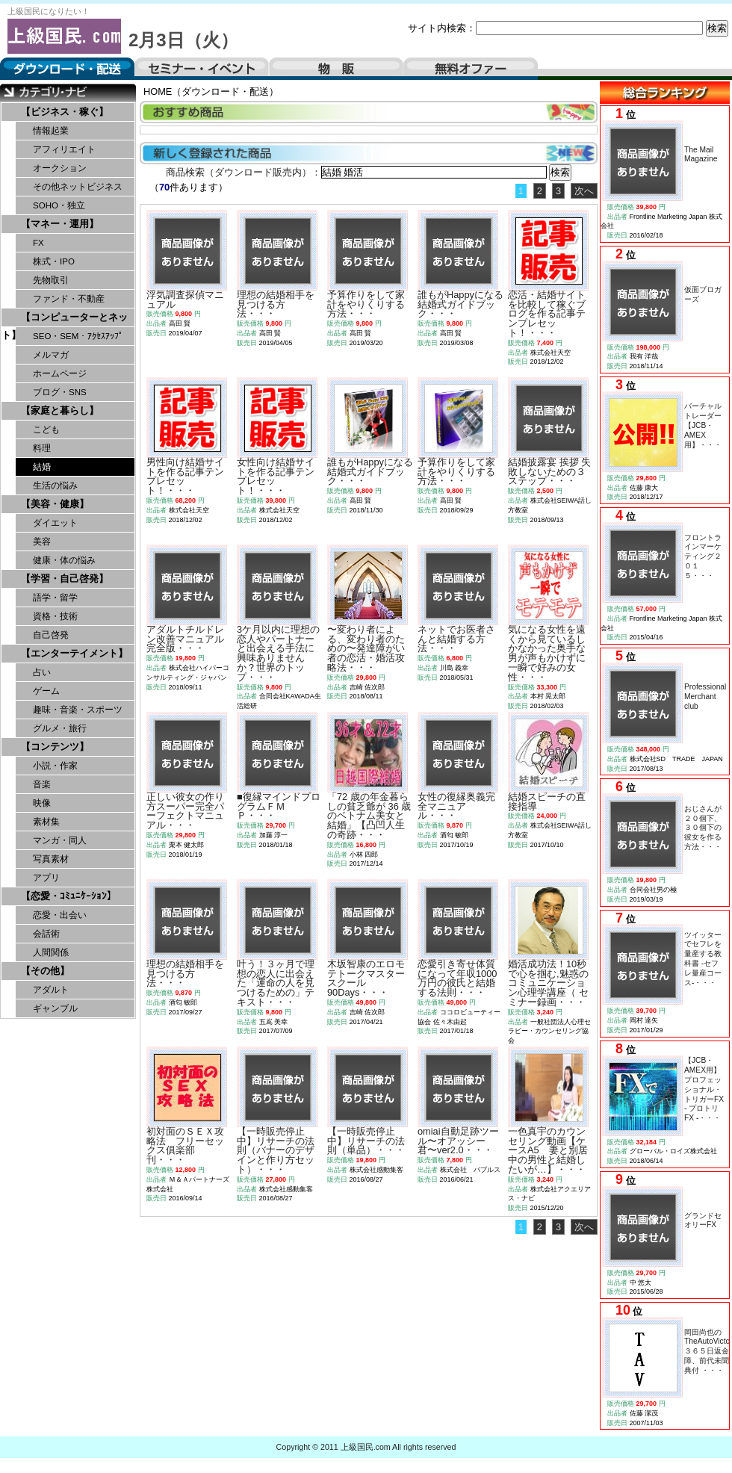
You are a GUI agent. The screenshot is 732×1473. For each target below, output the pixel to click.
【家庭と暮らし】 (60, 410)
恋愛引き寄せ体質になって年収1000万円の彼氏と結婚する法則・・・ (457, 978)
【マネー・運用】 (60, 223)
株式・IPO (54, 261)
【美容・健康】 (55, 503)
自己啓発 (51, 634)
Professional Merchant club (705, 696)
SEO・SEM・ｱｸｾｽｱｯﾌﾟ (78, 336)
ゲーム (46, 690)
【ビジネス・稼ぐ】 (64, 111)
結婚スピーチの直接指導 (547, 801)
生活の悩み (55, 485)
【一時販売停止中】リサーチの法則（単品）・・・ (366, 1141)
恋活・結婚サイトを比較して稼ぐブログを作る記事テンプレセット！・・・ (547, 313)
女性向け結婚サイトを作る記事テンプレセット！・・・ (275, 476)
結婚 (42, 466)
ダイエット (55, 522)
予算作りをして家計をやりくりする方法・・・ (366, 304)
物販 (336, 69)
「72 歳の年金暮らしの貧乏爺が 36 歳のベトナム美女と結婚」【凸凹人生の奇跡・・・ (369, 815)
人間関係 (51, 952)
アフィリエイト (64, 149)
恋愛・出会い (60, 915)
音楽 (42, 784)
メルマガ (51, 354)
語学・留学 (55, 597)
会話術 (46, 933)
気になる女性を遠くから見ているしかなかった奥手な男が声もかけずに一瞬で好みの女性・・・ (547, 653)
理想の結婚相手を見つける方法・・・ (275, 304)
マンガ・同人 (60, 840)
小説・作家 (55, 765)
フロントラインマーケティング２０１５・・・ (703, 556)
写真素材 (51, 859)
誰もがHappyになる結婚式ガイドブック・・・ (460, 304)
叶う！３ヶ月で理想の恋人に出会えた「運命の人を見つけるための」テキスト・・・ (275, 983)
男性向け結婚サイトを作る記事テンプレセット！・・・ (185, 476)
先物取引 (51, 280)
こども (46, 429)
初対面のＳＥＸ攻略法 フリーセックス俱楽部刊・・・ (185, 1145)
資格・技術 (55, 616)
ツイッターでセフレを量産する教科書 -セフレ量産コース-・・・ (703, 959)
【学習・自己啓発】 (64, 578)
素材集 (46, 821)
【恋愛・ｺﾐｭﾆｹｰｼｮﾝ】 (69, 896)
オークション (60, 168)
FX (38, 242)
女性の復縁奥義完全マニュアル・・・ (456, 806)
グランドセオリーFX (703, 1220)
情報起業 (51, 130)
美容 (42, 541)
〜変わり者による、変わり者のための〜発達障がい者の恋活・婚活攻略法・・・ (366, 648)
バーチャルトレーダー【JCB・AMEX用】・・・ (703, 425)
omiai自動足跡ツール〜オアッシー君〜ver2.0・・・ (458, 1141)
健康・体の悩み (64, 560)
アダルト (51, 989)
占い (42, 672)
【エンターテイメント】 (74, 653)
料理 (42, 448)
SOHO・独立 (59, 205)
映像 (42, 802)
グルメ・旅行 (60, 728)
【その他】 (45, 970)
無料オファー (470, 69)
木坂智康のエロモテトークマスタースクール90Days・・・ (366, 978)
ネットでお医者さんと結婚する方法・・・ (456, 639)
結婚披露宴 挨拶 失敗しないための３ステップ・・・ (549, 471)
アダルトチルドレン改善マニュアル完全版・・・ (185, 639)
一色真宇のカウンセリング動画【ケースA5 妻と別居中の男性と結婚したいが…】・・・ (548, 1150)
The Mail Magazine (700, 155)
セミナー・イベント (201, 69)
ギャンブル (55, 1008)
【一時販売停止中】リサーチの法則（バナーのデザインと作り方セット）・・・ (275, 1150)
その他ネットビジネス (77, 186)
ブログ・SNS (60, 392)
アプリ (46, 877)
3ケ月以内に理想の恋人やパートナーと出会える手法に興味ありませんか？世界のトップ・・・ (278, 653)
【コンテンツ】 (55, 746)
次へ (584, 190)
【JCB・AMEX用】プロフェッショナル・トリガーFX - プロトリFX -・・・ (704, 1089)
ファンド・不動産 (69, 298)
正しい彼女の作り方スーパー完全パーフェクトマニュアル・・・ (185, 811)
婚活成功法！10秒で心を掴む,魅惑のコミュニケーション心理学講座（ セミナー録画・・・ (548, 983)
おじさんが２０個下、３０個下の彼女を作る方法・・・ (703, 827)
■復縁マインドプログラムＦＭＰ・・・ (278, 806)
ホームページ (60, 373)
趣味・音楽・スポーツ (77, 709)
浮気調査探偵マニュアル (185, 299)
